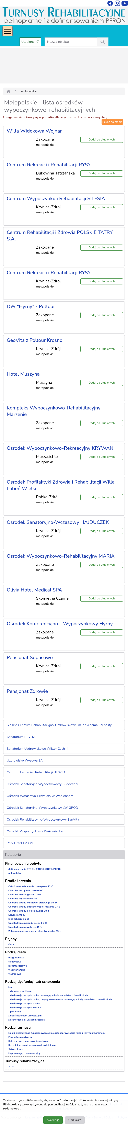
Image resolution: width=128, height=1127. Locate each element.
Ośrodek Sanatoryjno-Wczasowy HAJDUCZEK (58, 522)
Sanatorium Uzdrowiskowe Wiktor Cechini (37, 748)
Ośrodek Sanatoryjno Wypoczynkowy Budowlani (42, 784)
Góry (11, 944)
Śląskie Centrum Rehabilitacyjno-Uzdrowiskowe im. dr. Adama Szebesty (59, 725)
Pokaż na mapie (112, 122)
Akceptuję (53, 1120)
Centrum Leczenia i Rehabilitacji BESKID (36, 772)
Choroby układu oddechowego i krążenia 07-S (34, 906)
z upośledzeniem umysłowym (25, 1015)
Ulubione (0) (30, 42)
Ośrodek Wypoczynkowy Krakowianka (35, 831)
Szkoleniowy (15, 1049)
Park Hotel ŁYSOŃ (20, 843)
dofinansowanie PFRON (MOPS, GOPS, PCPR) (34, 869)
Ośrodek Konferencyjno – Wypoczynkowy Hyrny (60, 623)
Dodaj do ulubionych (102, 140)
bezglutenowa (16, 957)
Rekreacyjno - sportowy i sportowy (28, 1041)
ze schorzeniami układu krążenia (26, 1019)
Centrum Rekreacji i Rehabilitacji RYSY (49, 164)
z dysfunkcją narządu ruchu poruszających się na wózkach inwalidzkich (48, 995)
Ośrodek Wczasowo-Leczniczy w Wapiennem (40, 796)
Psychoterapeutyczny (20, 1037)
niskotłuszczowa (17, 965)
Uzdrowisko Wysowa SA (25, 760)
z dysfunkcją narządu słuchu (24, 1003)
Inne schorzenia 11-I (19, 919)
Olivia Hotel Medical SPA (34, 590)
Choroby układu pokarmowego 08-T (28, 910)
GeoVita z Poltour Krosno (34, 340)
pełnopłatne (15, 873)
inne (10, 987)
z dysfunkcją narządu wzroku (24, 1007)
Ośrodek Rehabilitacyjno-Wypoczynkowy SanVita (43, 819)
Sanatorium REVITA (21, 737)
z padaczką (14, 1011)
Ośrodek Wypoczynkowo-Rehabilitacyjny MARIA (61, 556)
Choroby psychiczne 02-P (22, 898)
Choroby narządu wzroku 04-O (25, 890)
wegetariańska (16, 969)
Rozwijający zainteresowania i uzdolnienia (32, 1045)
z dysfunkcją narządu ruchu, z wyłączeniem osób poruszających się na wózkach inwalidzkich (60, 999)
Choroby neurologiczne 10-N (24, 894)
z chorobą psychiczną (20, 991)
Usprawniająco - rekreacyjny (24, 1053)
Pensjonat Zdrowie (27, 691)
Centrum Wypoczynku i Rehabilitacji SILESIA (56, 198)
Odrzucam (74, 1120)
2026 (11, 1066)
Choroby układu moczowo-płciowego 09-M (32, 902)
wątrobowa (14, 974)
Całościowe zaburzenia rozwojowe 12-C (30, 886)
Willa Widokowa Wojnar (34, 131)
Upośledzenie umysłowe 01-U (25, 927)
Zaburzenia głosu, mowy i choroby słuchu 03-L (34, 931)
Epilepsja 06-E (16, 914)
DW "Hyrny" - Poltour (31, 306)
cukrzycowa (15, 961)
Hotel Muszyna (23, 374)
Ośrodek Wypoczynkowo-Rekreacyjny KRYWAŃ (60, 448)
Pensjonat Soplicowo (30, 657)
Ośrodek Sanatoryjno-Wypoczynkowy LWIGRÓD (42, 807)
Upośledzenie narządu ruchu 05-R (27, 923)
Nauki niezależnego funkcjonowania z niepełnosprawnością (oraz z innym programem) (57, 1033)
